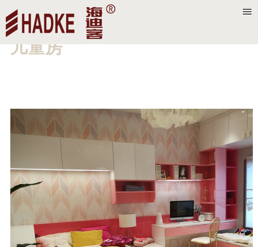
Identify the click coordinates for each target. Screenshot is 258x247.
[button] (129, 73)
